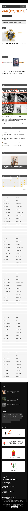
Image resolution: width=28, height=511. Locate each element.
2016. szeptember (19, 352)
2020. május (18, 224)
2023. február (6, 309)
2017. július (18, 323)
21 (10, 184)
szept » (24, 189)
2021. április (5, 373)
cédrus (17, 414)
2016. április (18, 367)
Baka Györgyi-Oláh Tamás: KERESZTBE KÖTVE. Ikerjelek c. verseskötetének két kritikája (13, 72)
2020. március (19, 230)
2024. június (5, 262)
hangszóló (14, 416)
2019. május (18, 259)
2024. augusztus (6, 256)
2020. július (18, 218)
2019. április (18, 262)
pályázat (4, 420)
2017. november (19, 311)
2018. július (18, 288)
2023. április (5, 303)
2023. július (5, 294)
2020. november (19, 206)
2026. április (5, 197)
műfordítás (17, 418)
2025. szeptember (6, 218)
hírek (18, 416)
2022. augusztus (6, 326)
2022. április (5, 338)
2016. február (18, 373)
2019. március (19, 265)
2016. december (19, 344)
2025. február (6, 238)
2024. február (6, 273)
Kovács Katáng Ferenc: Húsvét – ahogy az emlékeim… (15, 142)
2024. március (6, 270)
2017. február (18, 338)
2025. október (6, 215)
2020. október (18, 209)
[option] (14, 162)
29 (14, 186)
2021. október (6, 355)
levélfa (8, 418)
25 (24, 184)
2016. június (18, 361)
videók (19, 420)
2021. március (6, 376)
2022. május (5, 335)
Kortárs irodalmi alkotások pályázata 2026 (13, 145)
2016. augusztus (19, 355)
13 (6, 182)
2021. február (18, 197)
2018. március (19, 300)
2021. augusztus (6, 361)
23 (17, 184)
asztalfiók (4, 414)
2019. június (18, 256)
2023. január (5, 311)
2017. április (18, 332)
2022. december (6, 314)
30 (17, 186)
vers (15, 420)
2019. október (18, 244)
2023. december (6, 279)
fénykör (7, 416)
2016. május (18, 364)
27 (6, 186)
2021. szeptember (6, 358)
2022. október (6, 320)
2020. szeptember (19, 212)
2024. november (6, 247)
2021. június (5, 367)
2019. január (18, 270)
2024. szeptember (6, 253)
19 (3, 184)
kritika (22, 416)
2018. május (18, 294)
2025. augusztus (6, 221)
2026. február (6, 203)
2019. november (19, 241)
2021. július (5, 364)
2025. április (5, 232)
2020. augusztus (19, 215)
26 (3, 186)
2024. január (5, 276)
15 (14, 182)
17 (21, 182)
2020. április (18, 227)
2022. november (6, 317)
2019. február (18, 268)
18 (24, 182)
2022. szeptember (6, 323)
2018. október (18, 279)
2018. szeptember (19, 282)
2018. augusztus (19, 285)
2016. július (18, 358)
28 (10, 186)
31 (21, 186)
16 (17, 182)
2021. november (6, 352)
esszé (4, 416)
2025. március (6, 235)
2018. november (19, 276)
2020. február (18, 232)
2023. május (5, 300)
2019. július (18, 253)
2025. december (6, 209)
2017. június (18, 326)
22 (14, 184)
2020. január (18, 235)
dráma (21, 414)
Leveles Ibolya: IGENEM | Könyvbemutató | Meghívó (14, 134)
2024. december (6, 244)
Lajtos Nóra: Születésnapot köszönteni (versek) (14, 43)
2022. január (5, 347)
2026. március (6, 200)
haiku (10, 416)
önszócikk (9, 421)
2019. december (19, 238)
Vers (4, 28)
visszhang (4, 421)
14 (10, 182)
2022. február (6, 344)
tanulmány (9, 420)
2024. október (6, 250)
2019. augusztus (19, 250)
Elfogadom (14, 507)
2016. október (18, 349)
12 (3, 182)
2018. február (18, 303)
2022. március (6, 341)
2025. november (6, 212)
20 (6, 184)
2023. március (6, 306)
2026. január (5, 206)
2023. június (5, 297)
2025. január (5, 241)
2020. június (18, 221)
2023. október (6, 285)
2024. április (5, 268)
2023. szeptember (6, 288)
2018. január (18, 306)
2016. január (18, 376)
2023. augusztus (6, 291)
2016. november (19, 347)
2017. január (18, 341)
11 (24, 180)
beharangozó (9, 414)
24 (21, 184)
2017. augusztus (19, 320)
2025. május (5, 230)
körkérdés (4, 418)
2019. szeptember (19, 247)
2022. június (5, 332)
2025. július (5, 224)
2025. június (5, 227)
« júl (3, 189)
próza (21, 418)
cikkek (14, 414)
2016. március (19, 370)
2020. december (19, 203)
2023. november (6, 282)
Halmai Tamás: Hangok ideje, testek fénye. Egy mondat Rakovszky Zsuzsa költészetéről (12, 167)
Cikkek (5, 57)
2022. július (5, 329)
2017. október (18, 314)
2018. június (18, 291)
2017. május (18, 329)
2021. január (18, 200)
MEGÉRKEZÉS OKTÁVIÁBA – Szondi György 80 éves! (14, 131)
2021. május (5, 370)
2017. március (18, 335)
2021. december (6, 349)
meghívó (12, 418)
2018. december (19, 273)
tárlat (13, 420)
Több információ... (17, 505)
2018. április (18, 297)
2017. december (19, 309)
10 (21, 180)
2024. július (5, 259)
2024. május (5, 265)
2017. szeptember (19, 317)
